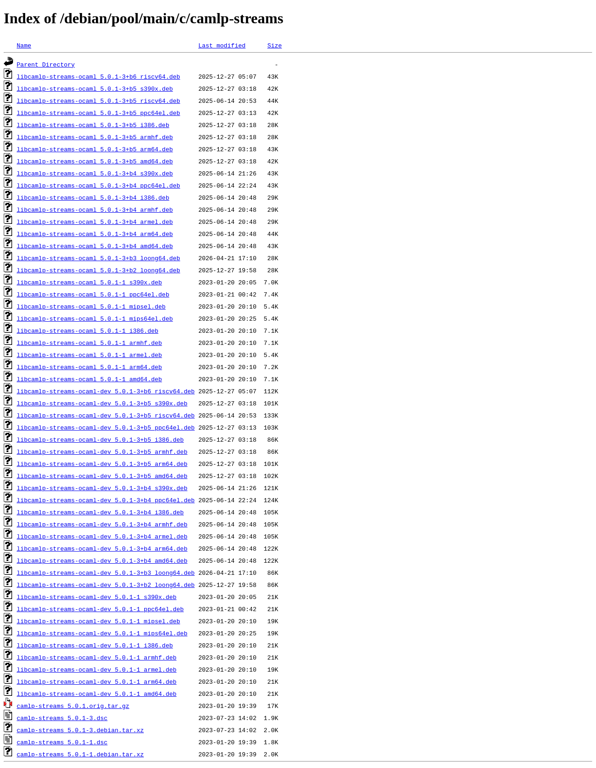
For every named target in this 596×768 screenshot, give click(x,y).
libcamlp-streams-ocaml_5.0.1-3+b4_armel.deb (95, 221)
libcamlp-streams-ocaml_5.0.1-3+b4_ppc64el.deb (98, 185)
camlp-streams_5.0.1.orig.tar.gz (73, 705)
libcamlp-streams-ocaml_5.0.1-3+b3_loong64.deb (98, 258)
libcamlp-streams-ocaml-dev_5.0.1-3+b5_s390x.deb (102, 403)
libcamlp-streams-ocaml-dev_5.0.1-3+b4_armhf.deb (102, 524)
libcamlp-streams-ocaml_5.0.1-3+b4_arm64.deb (95, 233)
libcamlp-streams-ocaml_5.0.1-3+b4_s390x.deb (95, 173)
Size (274, 45)
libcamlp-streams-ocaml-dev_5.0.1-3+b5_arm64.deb (102, 463)
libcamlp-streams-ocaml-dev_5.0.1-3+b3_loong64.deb (106, 572)
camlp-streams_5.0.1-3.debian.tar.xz (80, 730)
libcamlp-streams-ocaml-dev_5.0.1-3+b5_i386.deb (100, 439)
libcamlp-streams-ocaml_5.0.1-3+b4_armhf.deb (95, 209)
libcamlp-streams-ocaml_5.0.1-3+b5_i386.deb (93, 125)
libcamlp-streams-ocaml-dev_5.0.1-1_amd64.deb (96, 693)
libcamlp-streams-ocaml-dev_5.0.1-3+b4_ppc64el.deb (106, 500)
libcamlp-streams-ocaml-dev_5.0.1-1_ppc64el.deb (100, 609)
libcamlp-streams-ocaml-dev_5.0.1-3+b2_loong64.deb (106, 584)
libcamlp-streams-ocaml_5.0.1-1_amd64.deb (89, 379)
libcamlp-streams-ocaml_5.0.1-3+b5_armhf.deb (95, 137)
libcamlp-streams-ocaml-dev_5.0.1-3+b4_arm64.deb (102, 548)
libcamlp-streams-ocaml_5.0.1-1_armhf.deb (89, 342)
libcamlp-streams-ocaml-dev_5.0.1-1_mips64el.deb (102, 633)
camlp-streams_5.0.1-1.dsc (62, 742)
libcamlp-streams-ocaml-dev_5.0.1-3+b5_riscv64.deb (106, 415)
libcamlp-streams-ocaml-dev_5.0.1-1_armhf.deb (96, 657)
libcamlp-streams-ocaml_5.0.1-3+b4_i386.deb (93, 197)
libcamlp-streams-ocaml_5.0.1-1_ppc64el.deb (93, 294)
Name (24, 45)
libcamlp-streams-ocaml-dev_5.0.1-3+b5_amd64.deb (102, 476)
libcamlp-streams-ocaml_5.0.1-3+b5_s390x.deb (95, 88)
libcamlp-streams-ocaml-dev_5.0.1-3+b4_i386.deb (100, 512)
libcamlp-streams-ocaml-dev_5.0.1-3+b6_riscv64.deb (106, 391)
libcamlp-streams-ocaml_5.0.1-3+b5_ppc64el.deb (98, 112)
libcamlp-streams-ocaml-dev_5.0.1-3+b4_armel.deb (102, 536)
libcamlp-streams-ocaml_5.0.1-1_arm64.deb (89, 367)
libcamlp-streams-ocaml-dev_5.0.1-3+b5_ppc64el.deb (106, 427)
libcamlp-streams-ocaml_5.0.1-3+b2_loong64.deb (98, 270)
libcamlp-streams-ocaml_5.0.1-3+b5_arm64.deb (95, 149)
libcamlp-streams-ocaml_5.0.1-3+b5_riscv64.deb (98, 100)
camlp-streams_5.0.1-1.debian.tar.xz (80, 754)
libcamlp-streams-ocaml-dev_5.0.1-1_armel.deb (96, 669)
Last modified (221, 45)
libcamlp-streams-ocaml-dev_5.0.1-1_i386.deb (95, 645)
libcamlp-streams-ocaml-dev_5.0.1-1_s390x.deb (96, 597)
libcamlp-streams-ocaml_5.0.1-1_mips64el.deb (95, 318)
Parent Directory (46, 64)
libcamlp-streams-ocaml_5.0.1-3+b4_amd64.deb (95, 246)
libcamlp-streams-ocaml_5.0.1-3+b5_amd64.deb (95, 161)
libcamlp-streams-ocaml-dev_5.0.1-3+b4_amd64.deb (102, 560)
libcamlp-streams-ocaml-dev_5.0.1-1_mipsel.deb (98, 621)
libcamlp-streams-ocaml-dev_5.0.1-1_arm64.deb (96, 681)
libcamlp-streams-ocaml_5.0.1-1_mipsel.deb (91, 306)
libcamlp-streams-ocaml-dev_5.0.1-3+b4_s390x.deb (102, 488)
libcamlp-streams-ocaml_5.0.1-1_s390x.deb (89, 282)
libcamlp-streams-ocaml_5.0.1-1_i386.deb (87, 330)
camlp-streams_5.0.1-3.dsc (62, 718)
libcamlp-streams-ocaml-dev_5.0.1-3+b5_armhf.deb (102, 451)
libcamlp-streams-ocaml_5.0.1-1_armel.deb (89, 354)
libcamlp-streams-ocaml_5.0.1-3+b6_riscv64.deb (98, 76)
